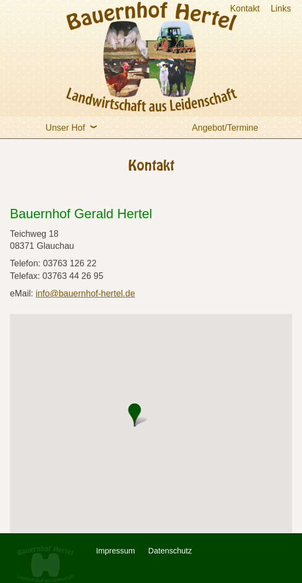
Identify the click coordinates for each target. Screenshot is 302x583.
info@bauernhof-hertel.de (85, 293)
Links (281, 8)
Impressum (115, 550)
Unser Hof (73, 124)
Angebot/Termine (225, 127)
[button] (137, 415)
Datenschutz (170, 550)
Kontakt (244, 8)
